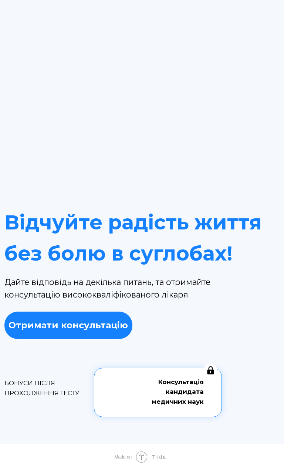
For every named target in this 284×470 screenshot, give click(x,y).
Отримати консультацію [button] (68, 325)
